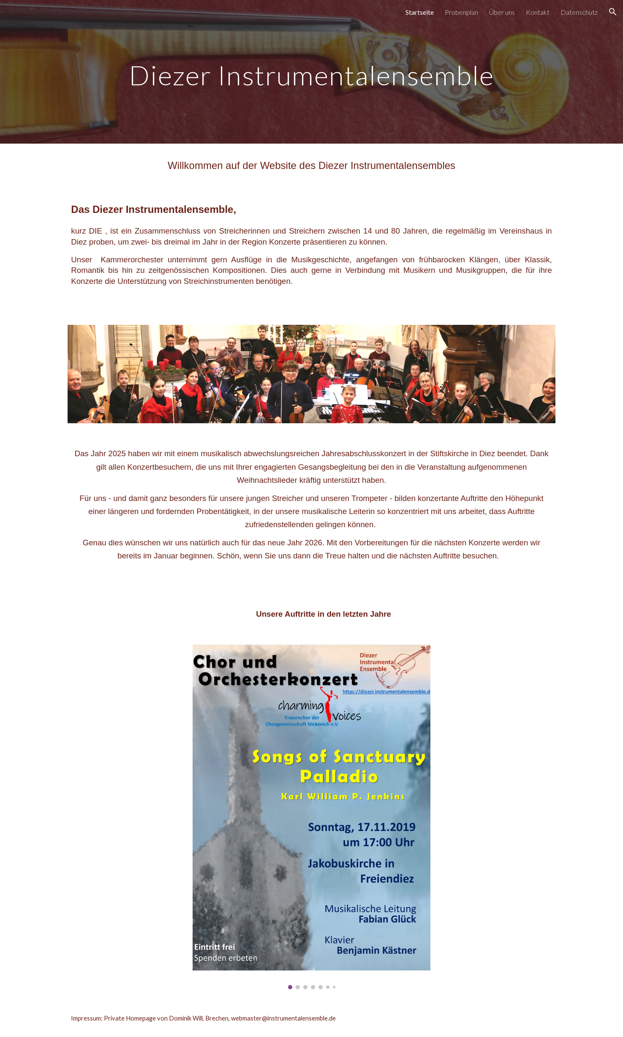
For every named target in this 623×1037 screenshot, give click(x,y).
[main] (311, 71)
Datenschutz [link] (579, 12)
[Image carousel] (311, 817)
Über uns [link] (502, 12)
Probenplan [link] (461, 12)
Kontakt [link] (538, 12)
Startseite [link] (419, 12)
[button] (613, 12)
